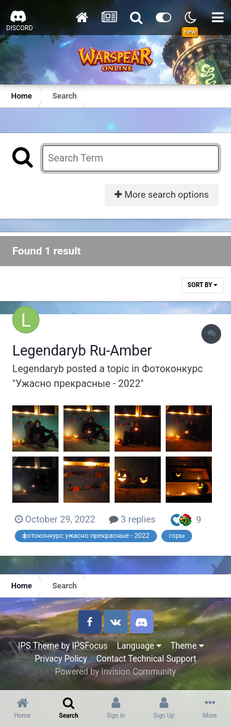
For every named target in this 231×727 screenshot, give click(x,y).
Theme (187, 646)
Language (139, 646)
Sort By (202, 285)
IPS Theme (38, 646)
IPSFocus (90, 646)
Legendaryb (38, 369)
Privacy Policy (60, 659)
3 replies (132, 519)
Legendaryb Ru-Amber (82, 351)
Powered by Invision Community (115, 671)
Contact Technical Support (146, 659)
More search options (162, 194)
